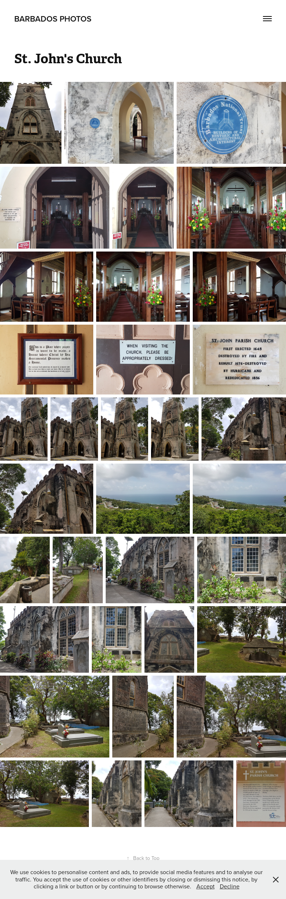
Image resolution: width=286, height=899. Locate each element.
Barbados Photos (52, 18)
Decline (230, 886)
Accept (205, 886)
